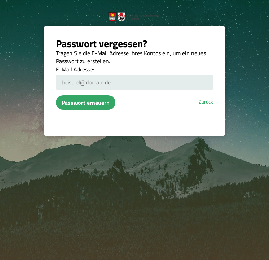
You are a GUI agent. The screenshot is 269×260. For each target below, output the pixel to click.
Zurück (206, 102)
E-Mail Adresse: (75, 69)
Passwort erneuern (86, 102)
